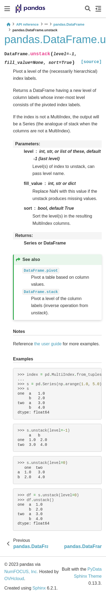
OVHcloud (14, 578)
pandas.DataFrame (69, 24)
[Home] (8, 24)
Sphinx (39, 588)
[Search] (88, 9)
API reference (27, 24)
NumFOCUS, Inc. (21, 571)
